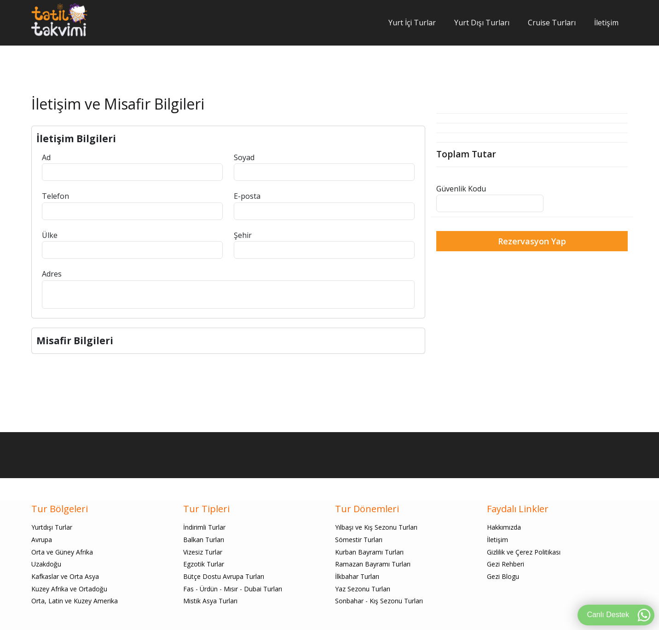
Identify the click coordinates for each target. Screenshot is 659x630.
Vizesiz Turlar (202, 552)
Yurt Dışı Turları (481, 22)
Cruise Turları (552, 22)
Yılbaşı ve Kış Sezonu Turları (376, 527)
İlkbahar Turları (357, 576)
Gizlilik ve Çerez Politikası (524, 552)
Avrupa (41, 539)
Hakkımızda (504, 527)
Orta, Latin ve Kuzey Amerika (74, 600)
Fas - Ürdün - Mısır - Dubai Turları (232, 588)
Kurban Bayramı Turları (369, 552)
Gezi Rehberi (505, 564)
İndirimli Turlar (204, 527)
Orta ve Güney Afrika (62, 552)
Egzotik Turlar (203, 564)
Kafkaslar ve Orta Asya (65, 576)
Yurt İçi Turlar (412, 22)
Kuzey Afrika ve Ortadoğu (69, 588)
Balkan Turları (203, 539)
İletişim (606, 22)
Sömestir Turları (358, 539)
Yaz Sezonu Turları (362, 588)
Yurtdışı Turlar (51, 527)
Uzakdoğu (46, 564)
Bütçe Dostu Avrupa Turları (223, 576)
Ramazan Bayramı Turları (372, 564)
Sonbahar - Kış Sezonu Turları (379, 600)
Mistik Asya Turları (210, 600)
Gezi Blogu (503, 576)
